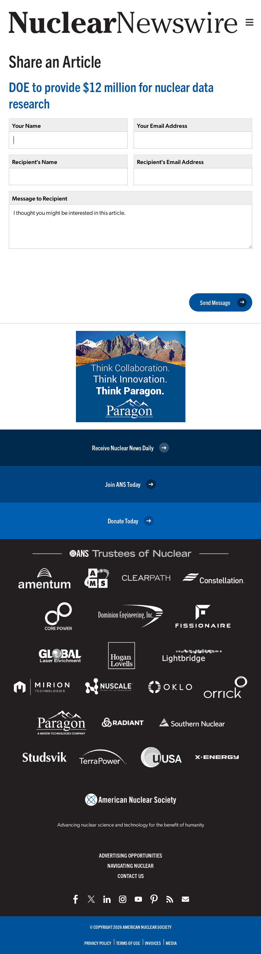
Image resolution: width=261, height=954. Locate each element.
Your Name (26, 125)
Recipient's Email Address (170, 161)
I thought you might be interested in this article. (130, 226)
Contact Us (131, 875)
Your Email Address (162, 125)
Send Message (223, 302)
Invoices (153, 943)
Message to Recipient (39, 198)
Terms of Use (128, 943)
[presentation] (64, 270)
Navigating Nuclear (130, 865)
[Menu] (247, 22)
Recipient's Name (34, 161)
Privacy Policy (97, 943)
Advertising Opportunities (130, 855)
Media (171, 943)
